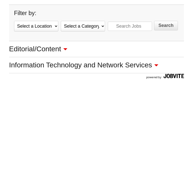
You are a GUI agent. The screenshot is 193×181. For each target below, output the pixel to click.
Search (165, 25)
